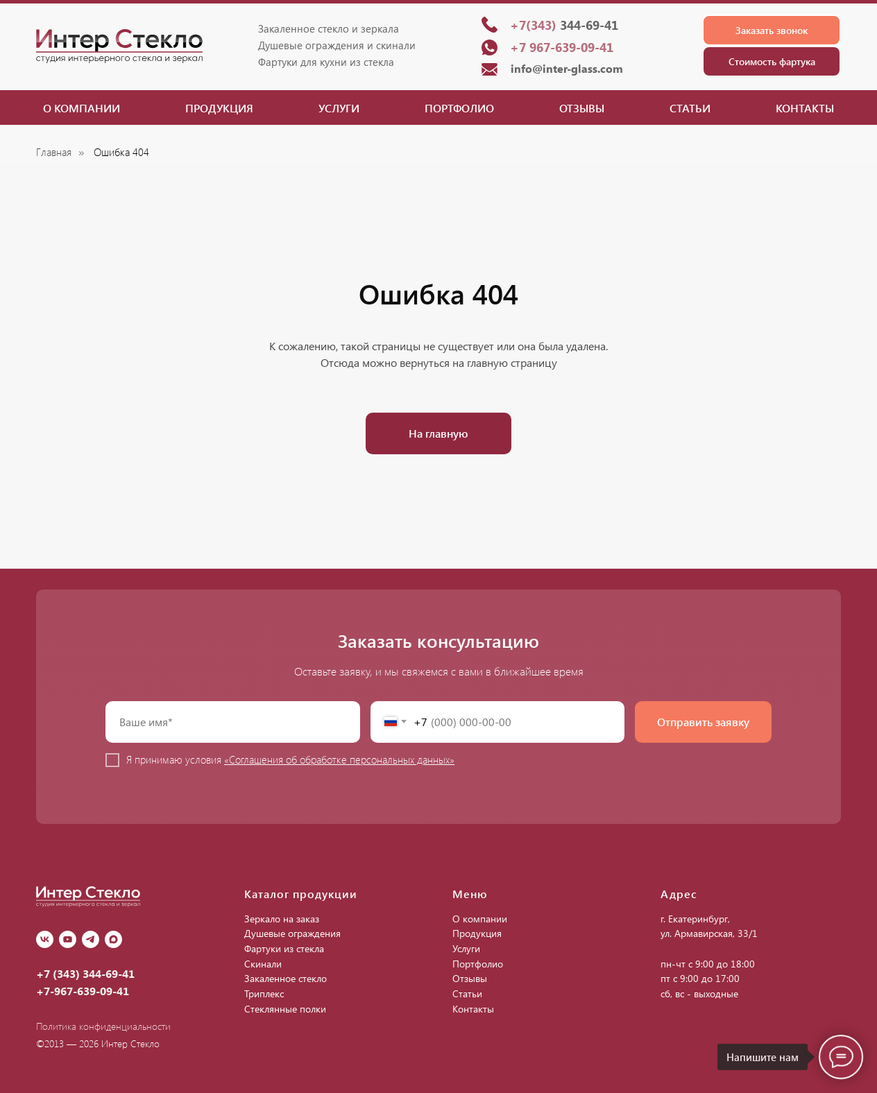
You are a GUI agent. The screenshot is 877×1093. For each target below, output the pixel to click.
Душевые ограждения (292, 933)
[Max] (113, 939)
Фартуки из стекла (284, 948)
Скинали (263, 963)
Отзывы (581, 108)
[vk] (44, 939)
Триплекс (264, 993)
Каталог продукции (300, 893)
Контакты (805, 108)
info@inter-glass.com (567, 68)
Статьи (690, 108)
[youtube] (67, 939)
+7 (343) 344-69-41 (85, 973)
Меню (470, 893)
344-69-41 (564, 25)
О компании (81, 108)
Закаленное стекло (285, 978)
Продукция (219, 108)
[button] (771, 30)
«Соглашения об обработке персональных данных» (339, 759)
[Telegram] (90, 939)
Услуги (338, 108)
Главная (53, 152)
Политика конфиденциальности (103, 1026)
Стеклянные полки (285, 1008)
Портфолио (459, 108)
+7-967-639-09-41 (82, 990)
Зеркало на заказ (281, 918)
